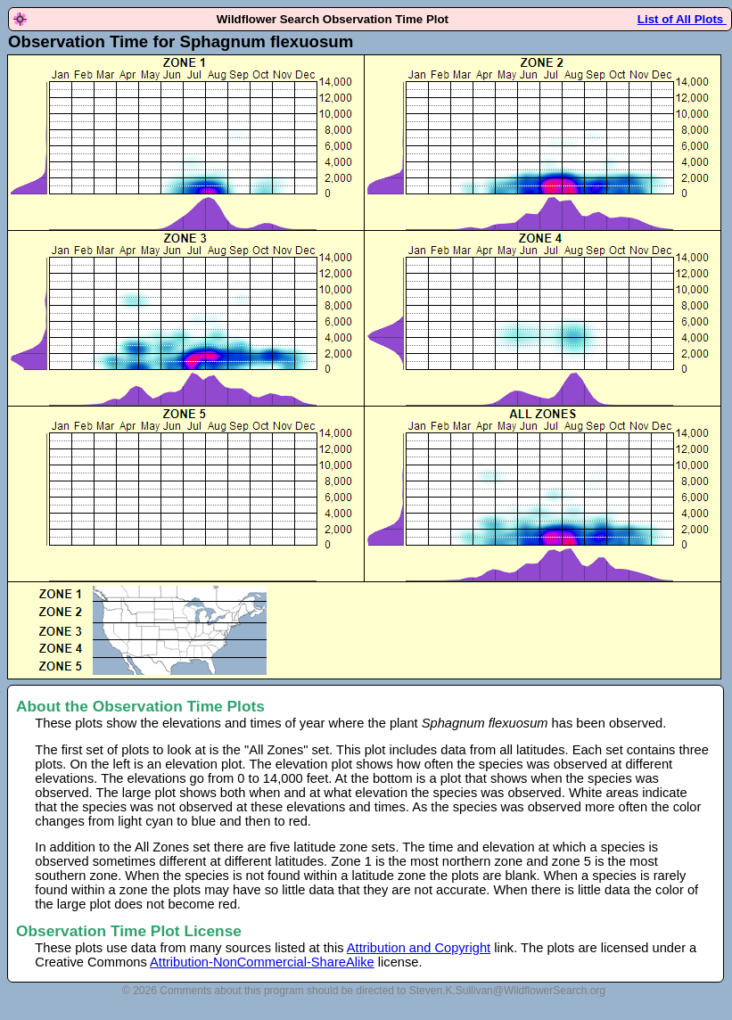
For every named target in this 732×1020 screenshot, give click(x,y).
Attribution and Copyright (418, 948)
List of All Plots (682, 19)
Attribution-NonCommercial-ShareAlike (262, 962)
